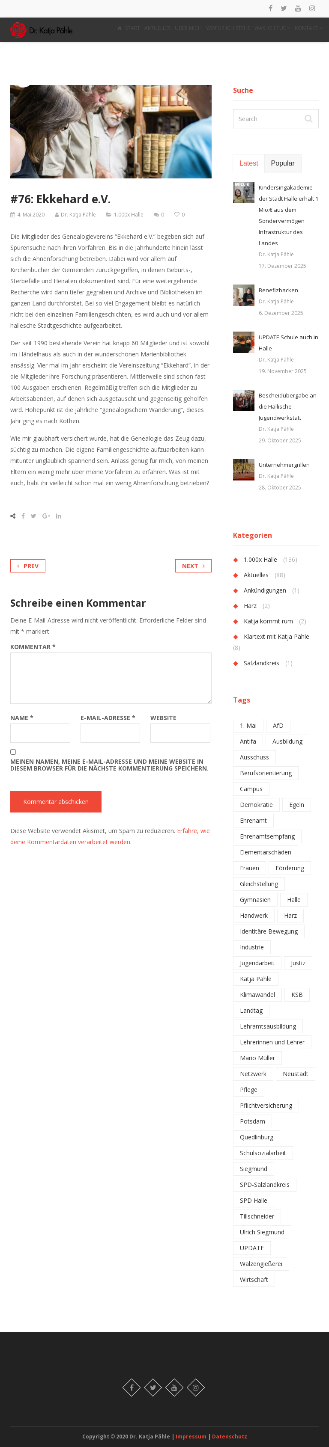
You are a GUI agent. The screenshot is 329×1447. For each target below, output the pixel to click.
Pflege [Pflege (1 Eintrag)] (248, 1089)
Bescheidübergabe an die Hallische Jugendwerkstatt (288, 406)
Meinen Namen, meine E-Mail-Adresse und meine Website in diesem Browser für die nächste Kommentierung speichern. (109, 765)
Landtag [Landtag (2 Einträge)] (251, 1010)
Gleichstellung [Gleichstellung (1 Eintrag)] (259, 884)
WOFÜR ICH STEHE (228, 28)
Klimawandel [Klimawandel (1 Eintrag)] (257, 994)
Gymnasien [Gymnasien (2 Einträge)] (255, 899)
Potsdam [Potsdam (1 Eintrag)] (252, 1121)
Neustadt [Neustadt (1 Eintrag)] (295, 1074)
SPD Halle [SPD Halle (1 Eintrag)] (253, 1200)
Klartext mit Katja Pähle (276, 636)
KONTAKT (309, 28)
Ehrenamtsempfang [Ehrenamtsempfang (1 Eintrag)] (267, 836)
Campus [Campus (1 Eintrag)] (251, 789)
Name (21, 718)
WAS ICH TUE (272, 28)
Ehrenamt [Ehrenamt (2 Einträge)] (253, 820)
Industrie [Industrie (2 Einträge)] (252, 947)
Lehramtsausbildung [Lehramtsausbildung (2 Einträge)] (268, 1026)
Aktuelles (256, 575)
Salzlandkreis (261, 663)
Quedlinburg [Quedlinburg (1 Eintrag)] (256, 1137)
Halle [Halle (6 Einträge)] (294, 899)
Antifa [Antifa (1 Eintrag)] (248, 741)
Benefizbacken (278, 290)
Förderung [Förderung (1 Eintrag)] (289, 868)
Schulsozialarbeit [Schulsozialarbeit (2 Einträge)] (263, 1153)
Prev (28, 566)
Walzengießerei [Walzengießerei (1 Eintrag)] (261, 1264)
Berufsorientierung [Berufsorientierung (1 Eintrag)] (266, 773)
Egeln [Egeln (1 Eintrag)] (296, 805)
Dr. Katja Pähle (78, 214)
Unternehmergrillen (284, 464)
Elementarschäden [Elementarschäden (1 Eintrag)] (265, 852)
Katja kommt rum (268, 621)
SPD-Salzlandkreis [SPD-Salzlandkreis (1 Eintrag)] (265, 1184)
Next (193, 566)
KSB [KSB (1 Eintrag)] (297, 994)
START (128, 28)
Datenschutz (229, 1436)
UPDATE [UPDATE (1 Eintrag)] (252, 1248)
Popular (283, 163)
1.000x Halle (129, 214)
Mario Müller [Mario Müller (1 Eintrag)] (257, 1058)
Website (163, 718)
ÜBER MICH (188, 28)
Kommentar (33, 646)
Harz (250, 606)
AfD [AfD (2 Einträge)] (278, 725)
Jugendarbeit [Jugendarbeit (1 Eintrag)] (257, 963)
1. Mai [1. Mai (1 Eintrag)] (248, 725)
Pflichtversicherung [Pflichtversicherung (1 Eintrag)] (266, 1105)
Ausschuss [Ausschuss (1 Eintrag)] (254, 757)
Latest (248, 163)
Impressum (192, 1436)
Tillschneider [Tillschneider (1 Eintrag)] (257, 1216)
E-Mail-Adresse (108, 718)
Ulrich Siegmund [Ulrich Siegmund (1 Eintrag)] (262, 1232)
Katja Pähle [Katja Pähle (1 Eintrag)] (256, 979)
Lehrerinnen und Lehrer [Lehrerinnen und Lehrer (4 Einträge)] (272, 1042)
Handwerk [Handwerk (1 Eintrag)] (254, 915)
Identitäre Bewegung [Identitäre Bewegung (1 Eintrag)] (269, 931)
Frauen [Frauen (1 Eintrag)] (249, 868)
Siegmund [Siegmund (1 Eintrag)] (253, 1169)
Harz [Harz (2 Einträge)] (290, 915)
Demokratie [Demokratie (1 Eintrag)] (256, 805)
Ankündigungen (265, 590)
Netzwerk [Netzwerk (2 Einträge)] (253, 1074)
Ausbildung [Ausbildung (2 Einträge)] (287, 741)
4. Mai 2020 (31, 214)
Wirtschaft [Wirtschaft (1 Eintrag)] (254, 1279)
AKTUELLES (157, 28)
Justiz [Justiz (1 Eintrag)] (298, 963)
